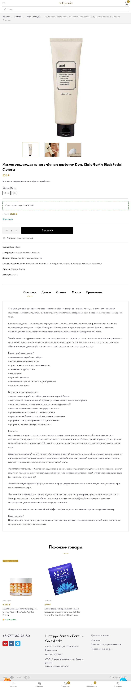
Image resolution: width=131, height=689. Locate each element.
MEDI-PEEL (6, 600)
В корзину (47, 230)
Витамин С (44, 263)
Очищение (16, 258)
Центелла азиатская (92, 263)
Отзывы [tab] (61, 292)
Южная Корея (18, 269)
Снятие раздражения (32, 258)
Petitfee (48, 600)
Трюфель (77, 263)
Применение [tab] (94, 292)
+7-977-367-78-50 (16, 636)
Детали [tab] (46, 292)
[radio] (6, 193)
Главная (6, 16)
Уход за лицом (33, 16)
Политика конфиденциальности (106, 644)
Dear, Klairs (14, 247)
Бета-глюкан (32, 263)
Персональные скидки (101, 649)
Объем (5, 188)
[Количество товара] (11, 230)
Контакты (95, 640)
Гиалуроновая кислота (61, 263)
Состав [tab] (76, 292)
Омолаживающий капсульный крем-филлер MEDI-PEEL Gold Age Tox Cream (20, 612)
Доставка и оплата (100, 636)
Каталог (18, 16)
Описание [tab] (29, 292)
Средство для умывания (27, 252)
